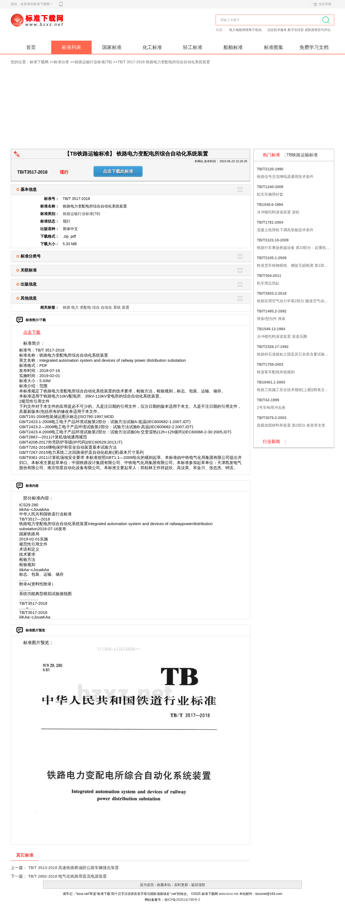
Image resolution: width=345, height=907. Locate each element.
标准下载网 (73, 26)
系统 (117, 307)
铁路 (66, 307)
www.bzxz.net (228, 894)
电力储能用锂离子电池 (245, 30)
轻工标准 (192, 47)
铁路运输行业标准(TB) (93, 62)
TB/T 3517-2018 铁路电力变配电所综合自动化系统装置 (164, 62)
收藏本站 (164, 885)
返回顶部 (198, 885)
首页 (31, 47)
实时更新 (181, 885)
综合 (96, 307)
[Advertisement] (172, 108)
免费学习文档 (314, 47)
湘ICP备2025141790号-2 (182, 900)
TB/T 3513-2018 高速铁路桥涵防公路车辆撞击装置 (73, 867)
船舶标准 (233, 47)
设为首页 (147, 885)
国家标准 (112, 47)
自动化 (106, 307)
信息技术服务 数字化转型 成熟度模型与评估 (299, 30)
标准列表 (71, 47)
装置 (125, 307)
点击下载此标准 (118, 171)
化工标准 (152, 47)
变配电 (85, 307)
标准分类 (61, 62)
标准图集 (273, 47)
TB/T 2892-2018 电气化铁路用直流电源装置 (67, 876)
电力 (75, 307)
